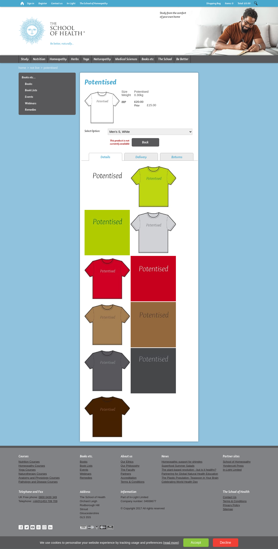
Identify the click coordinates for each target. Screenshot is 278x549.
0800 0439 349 (48, 497)
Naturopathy (102, 59)
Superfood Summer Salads (178, 465)
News (165, 456)
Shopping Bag (213, 3)
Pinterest (38, 527)
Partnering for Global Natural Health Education (190, 473)
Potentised (51, 67)
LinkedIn (50, 527)
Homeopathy (58, 59)
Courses (24, 456)
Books (28, 84)
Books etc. (86, 456)
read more (171, 542)
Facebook (21, 527)
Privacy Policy (231, 505)
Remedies (30, 110)
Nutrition (39, 59)
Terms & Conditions (132, 481)
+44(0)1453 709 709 (45, 501)
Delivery (141, 157)
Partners (126, 473)
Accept (196, 542)
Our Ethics (127, 461)
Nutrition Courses (29, 461)
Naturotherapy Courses (33, 473)
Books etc (148, 59)
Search (255, 3)
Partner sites (231, 456)
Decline (225, 542)
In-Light (71, 3)
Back (145, 142)
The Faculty (128, 469)
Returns (176, 157)
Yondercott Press (233, 465)
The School (165, 59)
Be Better (182, 59)
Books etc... (29, 77)
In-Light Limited (232, 469)
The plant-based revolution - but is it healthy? (189, 469)
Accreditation (129, 477)
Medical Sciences (126, 59)
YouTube (32, 527)
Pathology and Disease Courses (38, 481)
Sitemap (228, 509)
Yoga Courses (27, 469)
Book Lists (31, 90)
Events (29, 97)
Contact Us (229, 497)
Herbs (75, 59)
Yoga (86, 59)
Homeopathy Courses (32, 465)
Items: (229, 3)
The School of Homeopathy (94, 3)
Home (22, 67)
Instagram (44, 527)
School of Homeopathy (237, 461)
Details (105, 157)
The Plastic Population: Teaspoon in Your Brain (190, 477)
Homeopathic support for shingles (182, 461)
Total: (244, 3)
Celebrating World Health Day (180, 481)
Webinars (30, 103)
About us (126, 456)
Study (25, 59)
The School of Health (236, 492)
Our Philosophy (130, 465)
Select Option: (92, 131)
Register (42, 3)
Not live (35, 67)
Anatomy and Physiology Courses (39, 477)
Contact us (57, 3)
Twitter (27, 527)
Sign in (30, 3)
